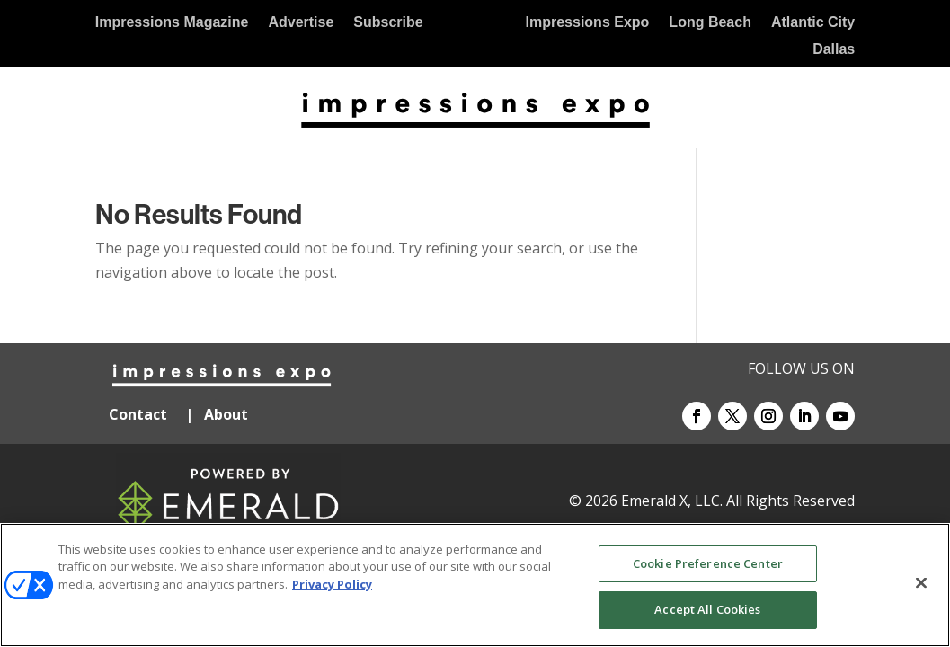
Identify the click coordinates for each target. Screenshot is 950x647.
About (228, 414)
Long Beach (710, 23)
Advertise (300, 23)
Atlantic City (813, 23)
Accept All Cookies (707, 609)
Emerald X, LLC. (672, 500)
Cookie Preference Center (708, 563)
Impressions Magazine (172, 23)
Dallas (833, 50)
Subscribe (387, 23)
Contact (138, 414)
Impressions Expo (588, 23)
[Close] (921, 582)
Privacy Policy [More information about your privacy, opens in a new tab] (332, 584)
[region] (475, 585)
